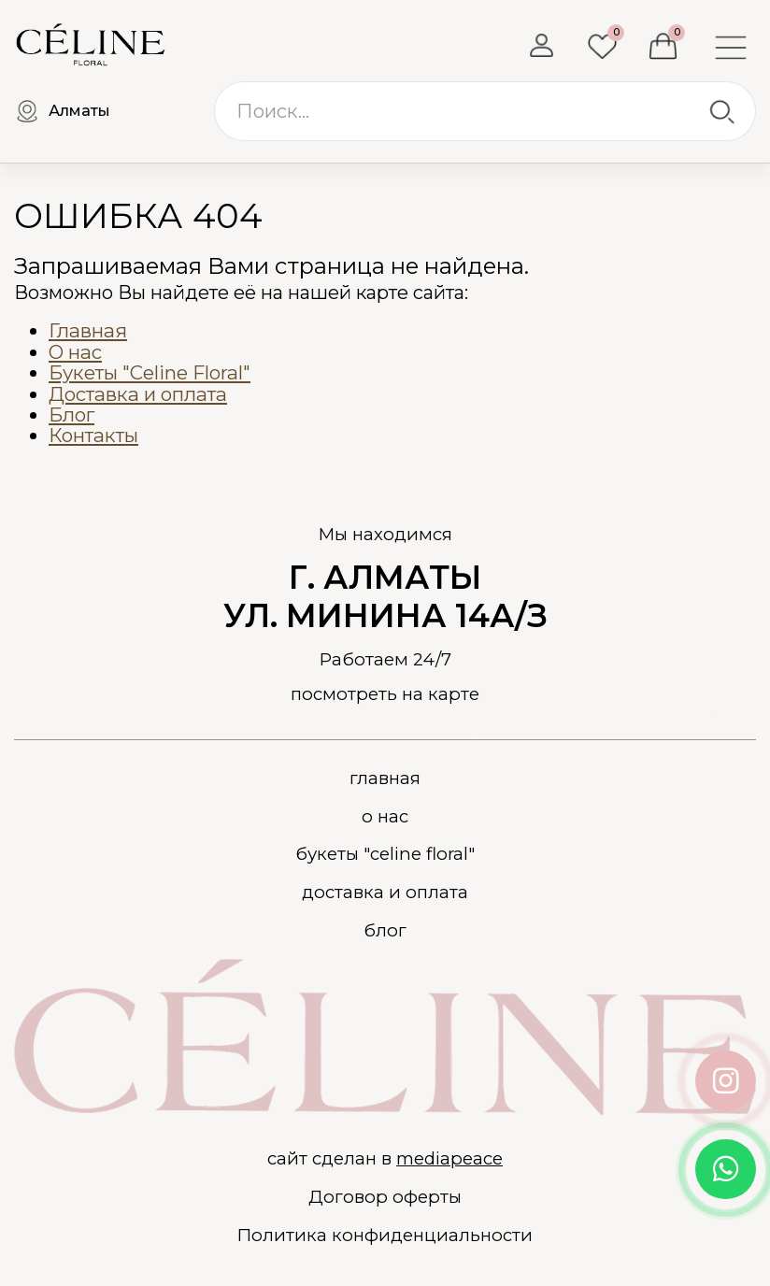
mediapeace (449, 1158)
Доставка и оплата (138, 394)
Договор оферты (385, 1197)
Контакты (93, 435)
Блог (71, 414)
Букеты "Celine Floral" (149, 372)
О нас (75, 352)
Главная (88, 330)
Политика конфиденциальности (385, 1235)
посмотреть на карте (385, 694)
